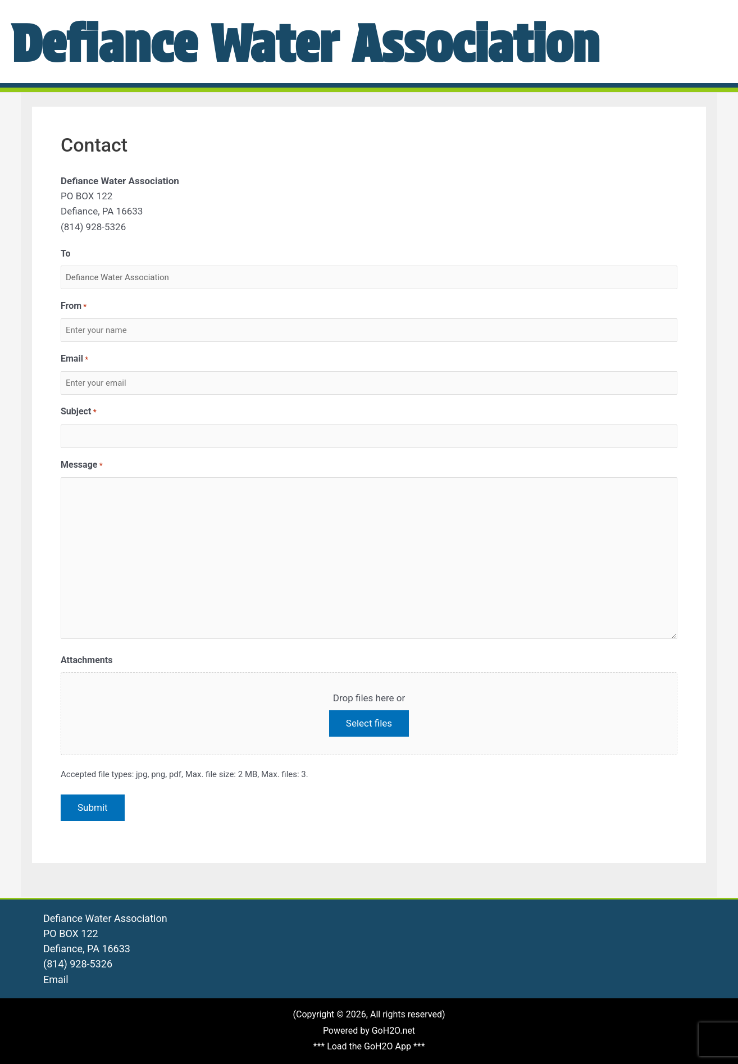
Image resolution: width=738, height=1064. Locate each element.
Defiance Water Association (342, 41)
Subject (79, 411)
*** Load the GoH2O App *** (369, 1046)
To (66, 253)
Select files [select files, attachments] (369, 723)
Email (74, 359)
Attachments (86, 660)
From (73, 306)
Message (82, 465)
